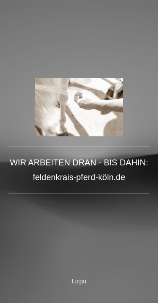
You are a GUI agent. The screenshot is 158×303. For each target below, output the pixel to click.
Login (79, 281)
